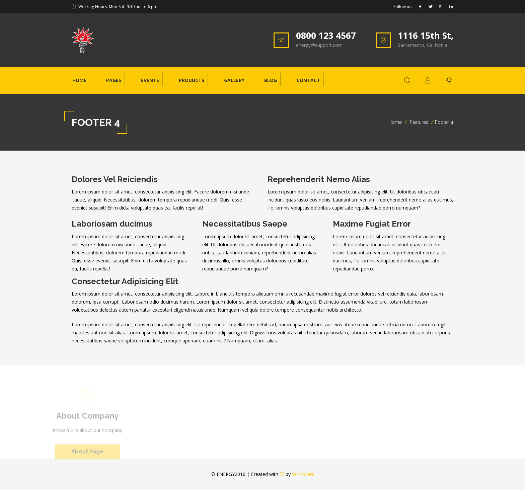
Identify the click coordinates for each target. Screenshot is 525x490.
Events (150, 80)
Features (419, 122)
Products (191, 80)
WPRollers (303, 474)
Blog (270, 80)
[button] (428, 80)
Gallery (234, 80)
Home (79, 80)
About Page (87, 454)
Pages (113, 80)
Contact (308, 80)
